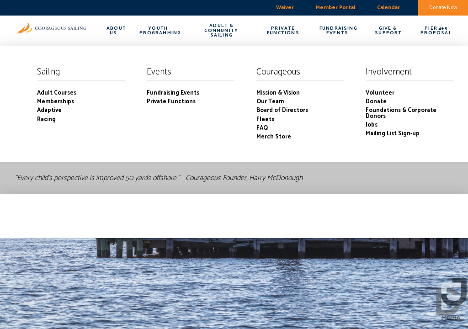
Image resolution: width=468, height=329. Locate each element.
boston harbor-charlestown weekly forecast (53, 7)
